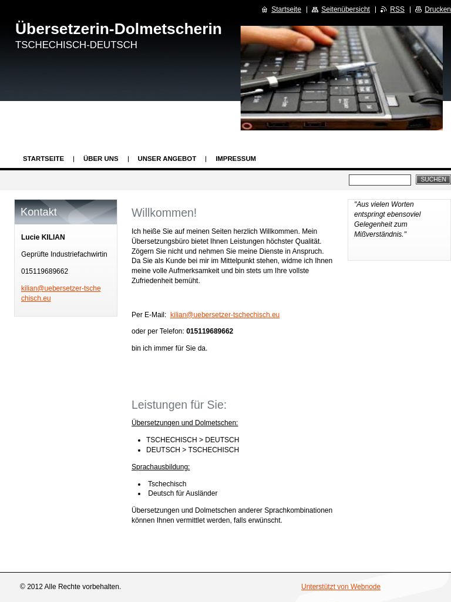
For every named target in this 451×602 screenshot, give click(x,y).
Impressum (236, 158)
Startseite (43, 158)
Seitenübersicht (345, 9)
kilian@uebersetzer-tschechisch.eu (225, 315)
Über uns (101, 158)
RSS (397, 9)
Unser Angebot (167, 158)
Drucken (438, 9)
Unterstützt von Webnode (341, 587)
